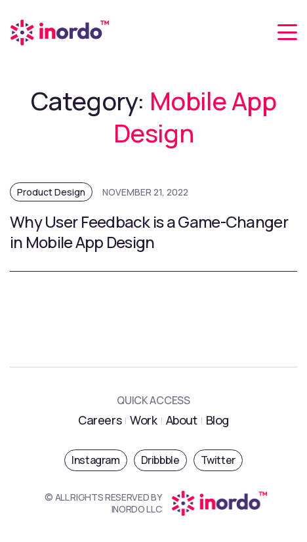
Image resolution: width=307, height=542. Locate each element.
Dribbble (160, 460)
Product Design (51, 192)
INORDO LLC (137, 509)
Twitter (218, 460)
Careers (99, 420)
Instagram (95, 460)
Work (143, 420)
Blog (217, 420)
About (181, 420)
